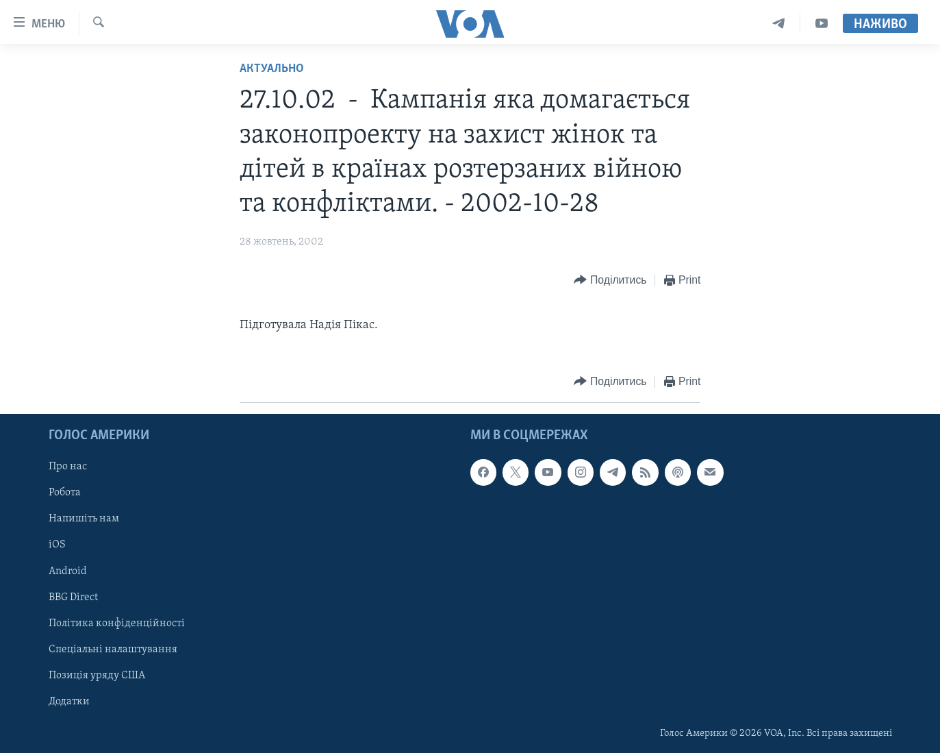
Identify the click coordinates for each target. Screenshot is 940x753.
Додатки (69, 701)
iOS (57, 544)
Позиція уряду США (97, 675)
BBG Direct (73, 596)
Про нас (68, 466)
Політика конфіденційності (117, 623)
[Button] (610, 280)
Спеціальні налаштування (113, 649)
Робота (65, 492)
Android (68, 570)
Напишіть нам (84, 518)
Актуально (272, 68)
